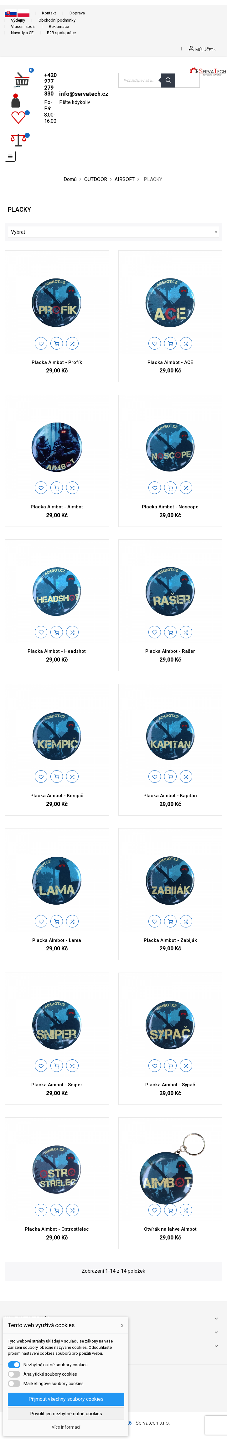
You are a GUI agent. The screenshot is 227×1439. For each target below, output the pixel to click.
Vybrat (115, 232)
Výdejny (18, 20)
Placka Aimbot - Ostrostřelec (57, 1229)
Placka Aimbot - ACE (170, 362)
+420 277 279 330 (50, 84)
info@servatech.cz (83, 94)
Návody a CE (22, 32)
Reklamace (59, 26)
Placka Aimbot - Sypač (170, 1085)
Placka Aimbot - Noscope (170, 507)
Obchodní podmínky (57, 20)
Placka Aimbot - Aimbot (57, 507)
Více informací (66, 1427)
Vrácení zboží (23, 26)
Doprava (77, 13)
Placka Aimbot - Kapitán (170, 795)
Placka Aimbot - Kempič (56, 795)
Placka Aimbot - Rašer (170, 651)
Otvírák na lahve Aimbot (170, 1229)
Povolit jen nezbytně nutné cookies (66, 1413)
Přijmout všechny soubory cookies (66, 1399)
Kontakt (49, 13)
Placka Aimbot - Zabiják (170, 940)
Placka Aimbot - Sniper (56, 1085)
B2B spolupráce (61, 32)
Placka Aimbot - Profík (57, 362)
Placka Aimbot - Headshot (57, 651)
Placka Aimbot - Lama (56, 940)
